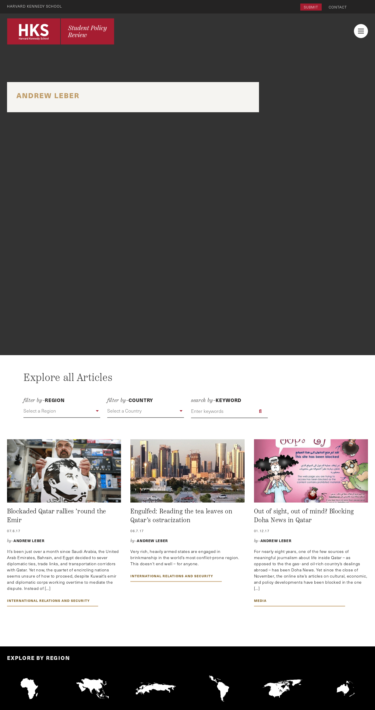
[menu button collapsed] (361, 31)
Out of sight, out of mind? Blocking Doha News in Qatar (304, 515)
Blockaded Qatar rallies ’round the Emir (56, 515)
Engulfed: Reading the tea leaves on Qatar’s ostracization (181, 515)
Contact (338, 7)
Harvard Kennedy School (34, 6)
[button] (61, 411)
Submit (311, 7)
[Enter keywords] (229, 411)
